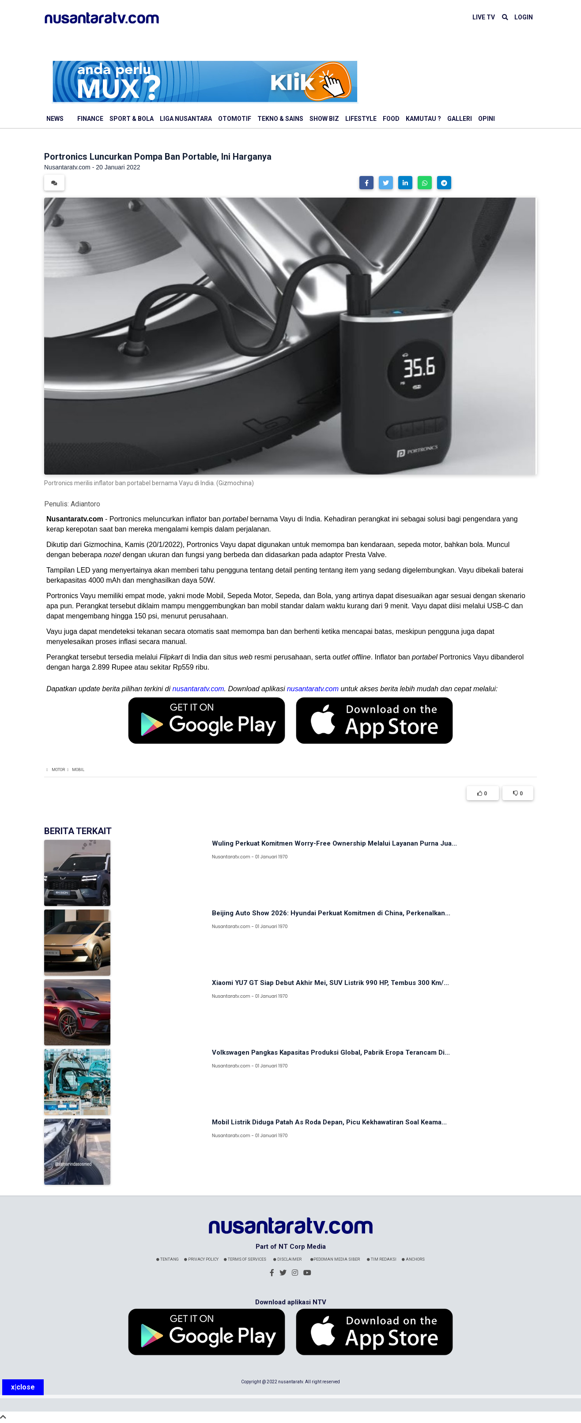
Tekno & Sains (280, 118)
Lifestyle (361, 118)
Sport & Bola (131, 118)
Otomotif (234, 118)
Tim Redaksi (381, 1259)
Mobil (78, 770)
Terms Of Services (245, 1259)
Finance (90, 118)
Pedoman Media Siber (335, 1259)
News (55, 118)
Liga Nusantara (186, 118)
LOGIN (523, 17)
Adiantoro (85, 504)
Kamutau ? (423, 118)
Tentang (167, 1259)
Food (391, 118)
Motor (58, 770)
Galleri (459, 118)
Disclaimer (287, 1259)
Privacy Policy (201, 1259)
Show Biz (324, 118)
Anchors (413, 1259)
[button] (366, 182)
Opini (486, 118)
